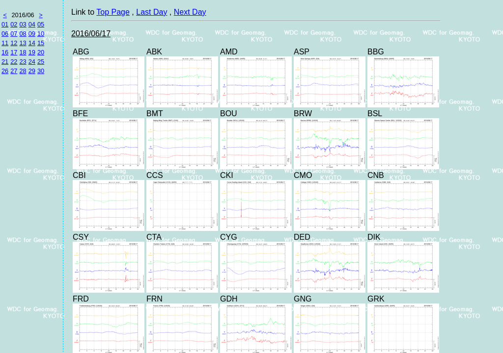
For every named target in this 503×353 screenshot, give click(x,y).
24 (31, 61)
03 (22, 24)
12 (13, 43)
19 (31, 52)
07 (13, 33)
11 (4, 43)
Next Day (190, 12)
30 (40, 71)
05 (40, 24)
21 (4, 61)
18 (22, 52)
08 (22, 33)
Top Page (113, 12)
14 (31, 43)
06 (4, 33)
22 (13, 61)
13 (22, 43)
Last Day (151, 12)
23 (22, 61)
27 (13, 71)
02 (13, 24)
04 (31, 24)
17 (13, 52)
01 (4, 24)
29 (31, 71)
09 (31, 33)
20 (40, 52)
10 (40, 33)
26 (4, 71)
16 (4, 52)
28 (22, 71)
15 (40, 43)
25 (40, 61)
